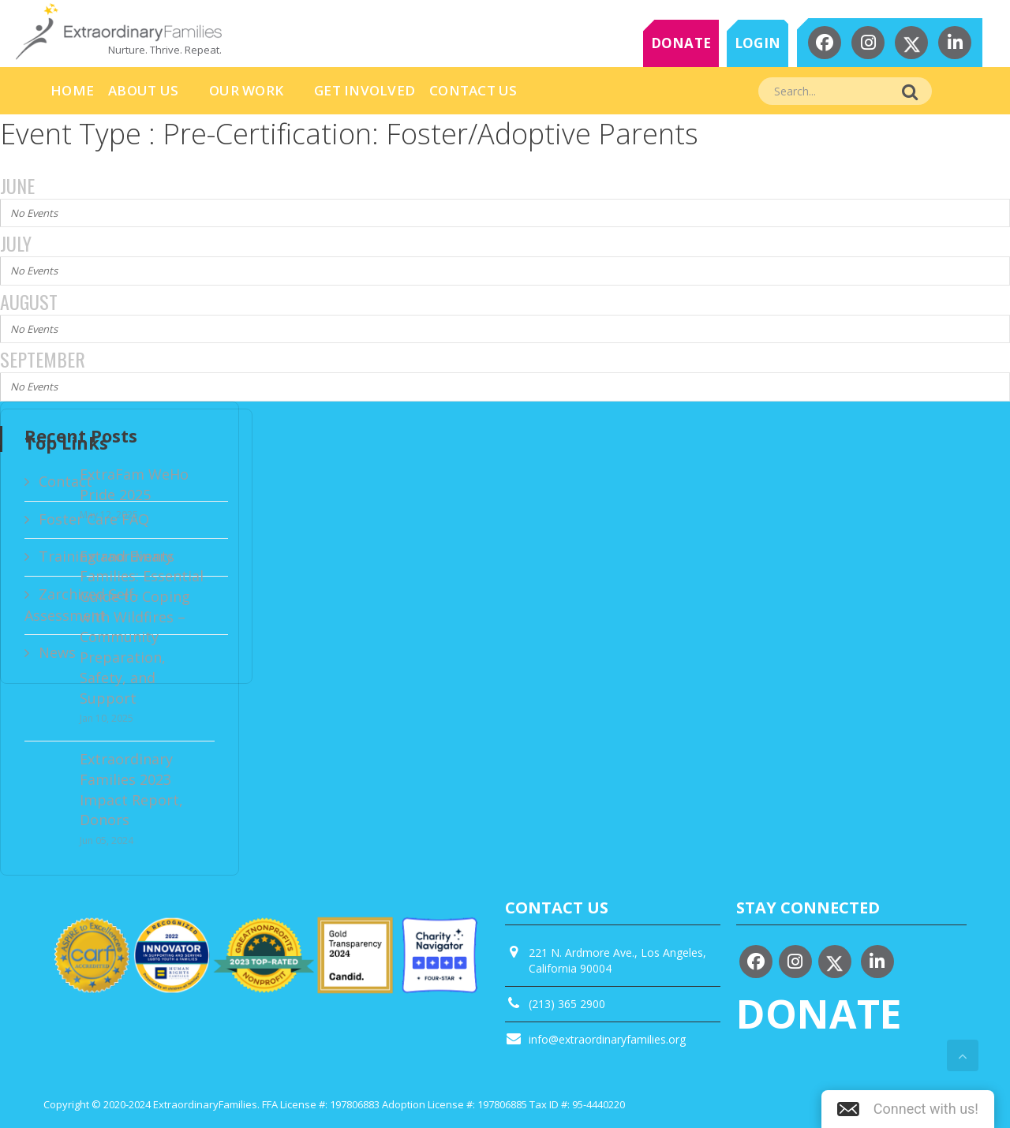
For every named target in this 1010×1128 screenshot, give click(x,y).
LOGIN (757, 43)
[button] (907, 1109)
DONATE (681, 43)
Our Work (246, 90)
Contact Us (473, 90)
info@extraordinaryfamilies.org (607, 1039)
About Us (143, 90)
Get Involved (364, 90)
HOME (72, 90)
